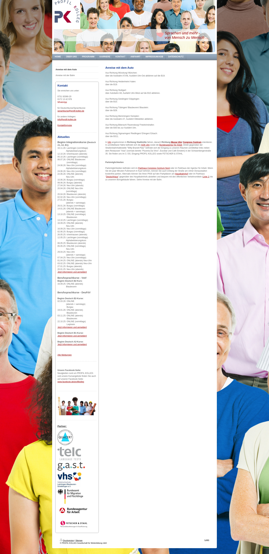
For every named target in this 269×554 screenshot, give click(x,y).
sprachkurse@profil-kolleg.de (70, 111)
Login (206, 540)
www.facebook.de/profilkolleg (70, 382)
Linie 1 (206, 177)
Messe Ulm (176, 142)
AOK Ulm (145, 145)
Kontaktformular (64, 125)
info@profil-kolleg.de (66, 119)
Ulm (109, 142)
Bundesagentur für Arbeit (170, 145)
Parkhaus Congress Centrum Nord (154, 168)
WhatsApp (62, 102)
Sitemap (78, 540)
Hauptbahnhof (181, 174)
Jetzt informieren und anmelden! (72, 272)
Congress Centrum (192, 142)
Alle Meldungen (64, 355)
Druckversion (67, 540)
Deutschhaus (112, 177)
